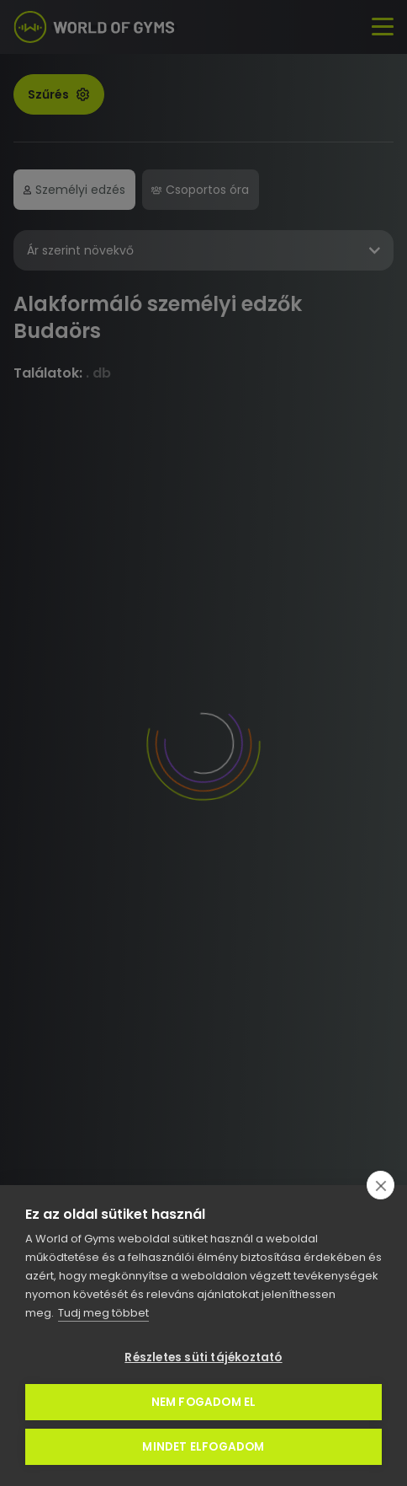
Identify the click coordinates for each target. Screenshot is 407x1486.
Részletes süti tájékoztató (203, 1357)
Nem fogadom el (203, 1402)
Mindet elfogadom (203, 1447)
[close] (380, 1185)
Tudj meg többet (103, 1313)
